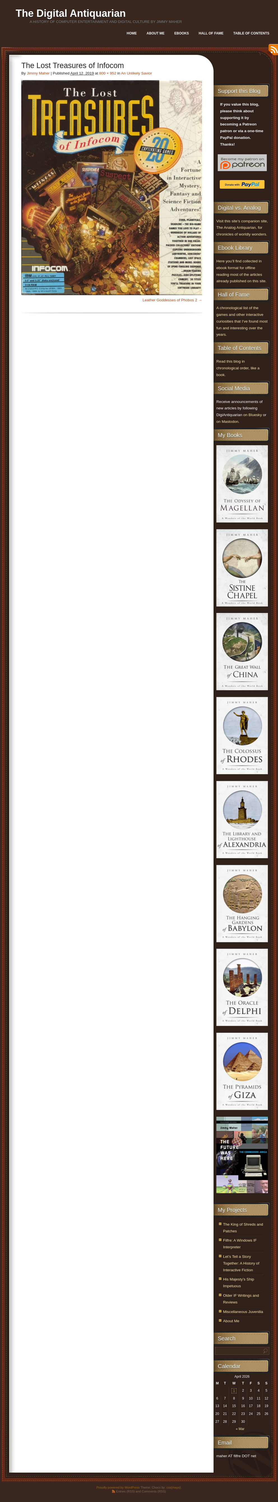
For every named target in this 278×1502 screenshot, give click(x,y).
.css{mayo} (173, 1487)
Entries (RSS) (125, 1491)
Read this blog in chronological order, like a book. (238, 368)
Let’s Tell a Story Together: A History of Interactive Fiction (241, 1263)
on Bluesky (252, 415)
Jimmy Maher (38, 73)
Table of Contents (251, 33)
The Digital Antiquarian (71, 13)
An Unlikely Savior (136, 73)
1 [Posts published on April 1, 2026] (234, 1391)
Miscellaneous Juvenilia (243, 1312)
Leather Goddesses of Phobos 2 (170, 300)
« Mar (240, 1429)
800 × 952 (107, 73)
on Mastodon (227, 421)
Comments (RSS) (154, 1491)
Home (132, 33)
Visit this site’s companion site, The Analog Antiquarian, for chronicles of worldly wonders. (242, 228)
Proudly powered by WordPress (118, 1487)
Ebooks (181, 33)
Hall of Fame (211, 33)
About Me (156, 33)
